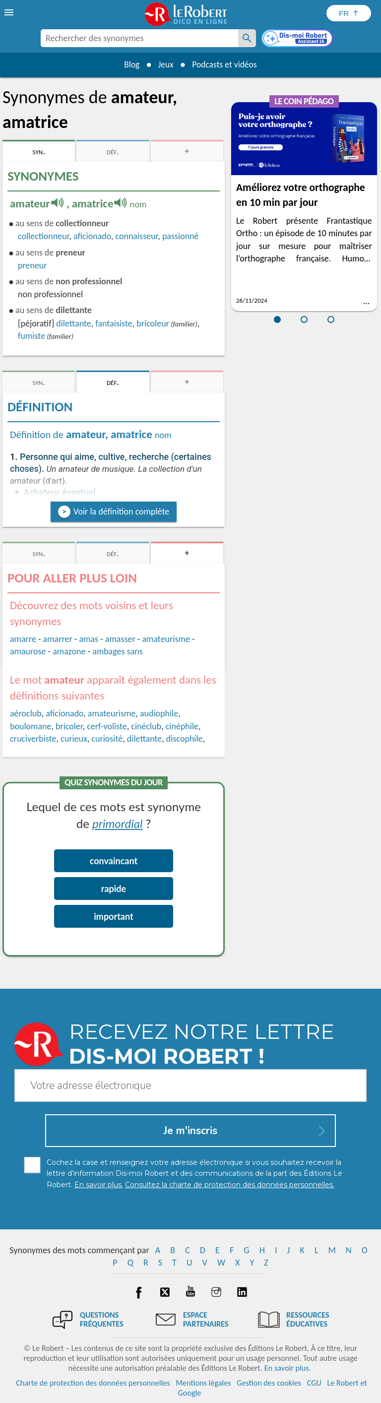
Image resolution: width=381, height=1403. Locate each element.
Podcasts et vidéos (225, 64)
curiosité (107, 738)
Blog (130, 64)
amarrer (57, 639)
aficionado (92, 236)
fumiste (31, 335)
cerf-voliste (107, 726)
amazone (69, 651)
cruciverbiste (33, 738)
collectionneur (43, 236)
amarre (23, 639)
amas (88, 639)
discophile (184, 738)
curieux (74, 738)
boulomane (30, 726)
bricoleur (152, 323)
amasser (120, 639)
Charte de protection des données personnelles (93, 1383)
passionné (180, 236)
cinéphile (182, 726)
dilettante (73, 323)
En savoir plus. (287, 1368)
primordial (117, 823)
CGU (314, 1383)
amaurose (28, 651)
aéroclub (26, 713)
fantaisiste (113, 323)
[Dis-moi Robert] (298, 39)
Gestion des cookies (269, 1383)
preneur (32, 265)
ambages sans (117, 651)
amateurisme (166, 639)
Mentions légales (203, 1383)
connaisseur (136, 236)
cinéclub (146, 726)
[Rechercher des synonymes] (247, 38)
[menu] (10, 12)
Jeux (165, 64)
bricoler (69, 726)
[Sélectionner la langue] (348, 13)
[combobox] (139, 38)
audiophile (159, 713)
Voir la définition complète (121, 511)
